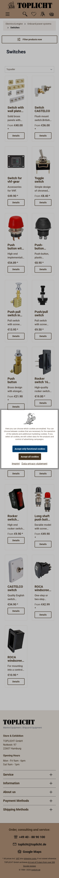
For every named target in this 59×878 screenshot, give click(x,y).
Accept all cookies (30, 456)
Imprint (16, 463)
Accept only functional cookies (30, 449)
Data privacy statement (34, 463)
